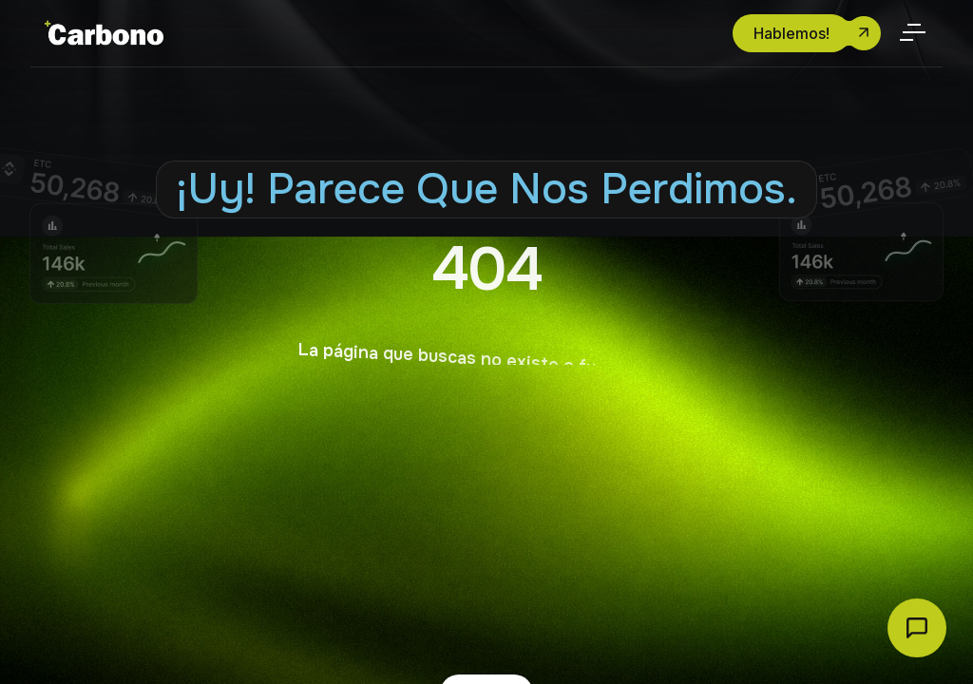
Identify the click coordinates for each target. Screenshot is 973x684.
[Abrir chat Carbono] (916, 627)
